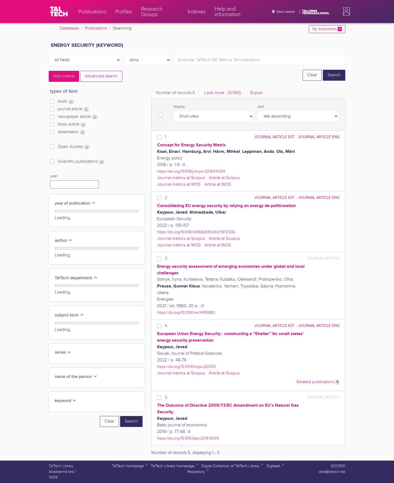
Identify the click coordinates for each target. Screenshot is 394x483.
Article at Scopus (224, 178)
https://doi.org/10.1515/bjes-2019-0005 (188, 438)
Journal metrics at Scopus (181, 178)
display (179, 106)
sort (261, 106)
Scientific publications (81, 161)
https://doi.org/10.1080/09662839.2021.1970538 (196, 232)
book (66, 101)
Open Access (73, 147)
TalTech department (76, 278)
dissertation (71, 132)
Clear (312, 75)
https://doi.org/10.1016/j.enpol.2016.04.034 (191, 171)
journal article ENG (319, 137)
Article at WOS (217, 184)
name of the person (76, 376)
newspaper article (77, 117)
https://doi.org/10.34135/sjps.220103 (186, 366)
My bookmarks (327, 29)
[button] (345, 11)
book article (72, 124)
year (53, 176)
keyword (66, 400)
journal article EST (274, 137)
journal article (73, 109)
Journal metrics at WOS (179, 184)
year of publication (75, 203)
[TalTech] (59, 11)
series (63, 352)
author (64, 240)
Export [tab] (256, 92)
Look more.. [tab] (222, 92)
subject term (69, 315)
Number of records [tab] (175, 92)
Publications (96, 28)
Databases (69, 28)
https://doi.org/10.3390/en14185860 (186, 312)
